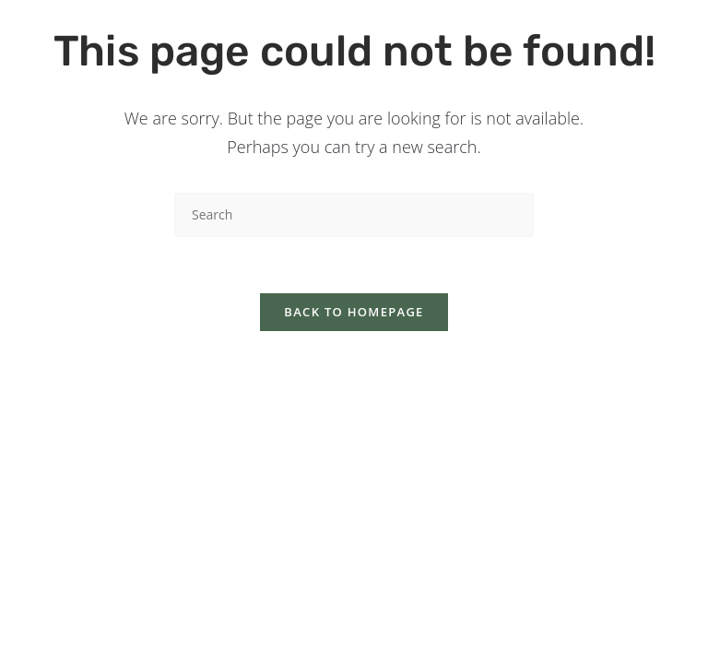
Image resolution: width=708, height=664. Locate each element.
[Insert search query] (354, 214)
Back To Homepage (353, 311)
